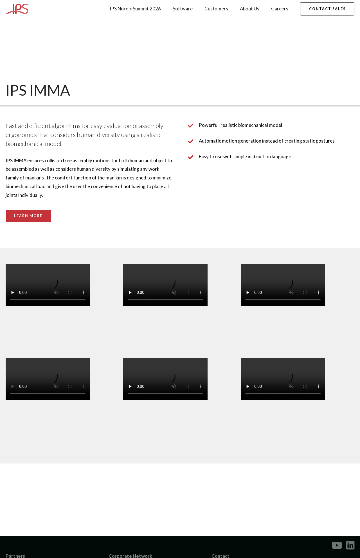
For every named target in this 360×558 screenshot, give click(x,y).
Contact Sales (327, 9)
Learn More (28, 216)
